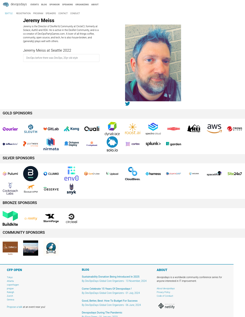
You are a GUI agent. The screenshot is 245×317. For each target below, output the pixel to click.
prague (10, 288)
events (35, 4)
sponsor (54, 4)
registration (23, 13)
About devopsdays (166, 288)
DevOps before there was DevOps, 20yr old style (52, 57)
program (38, 13)
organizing (82, 4)
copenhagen (13, 284)
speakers (51, 13)
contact (63, 13)
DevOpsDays (14, 4)
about (95, 4)
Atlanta (10, 281)
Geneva (10, 299)
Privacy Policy (163, 292)
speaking (67, 4)
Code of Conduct (165, 296)
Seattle (9, 13)
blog (44, 4)
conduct (75, 13)
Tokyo (10, 277)
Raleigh (10, 292)
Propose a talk (14, 307)
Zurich (10, 296)
